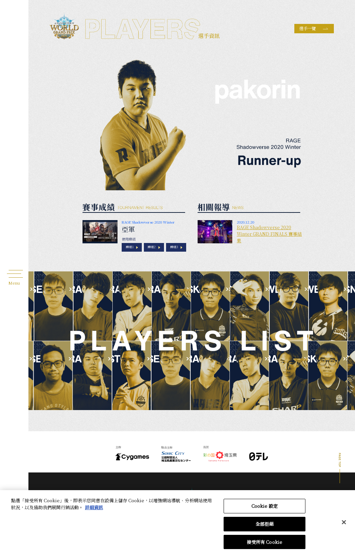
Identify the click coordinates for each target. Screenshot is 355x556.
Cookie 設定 (264, 510)
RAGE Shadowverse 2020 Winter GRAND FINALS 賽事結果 (269, 234)
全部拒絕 (265, 527)
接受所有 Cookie (264, 545)
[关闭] (344, 526)
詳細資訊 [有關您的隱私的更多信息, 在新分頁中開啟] (94, 511)
